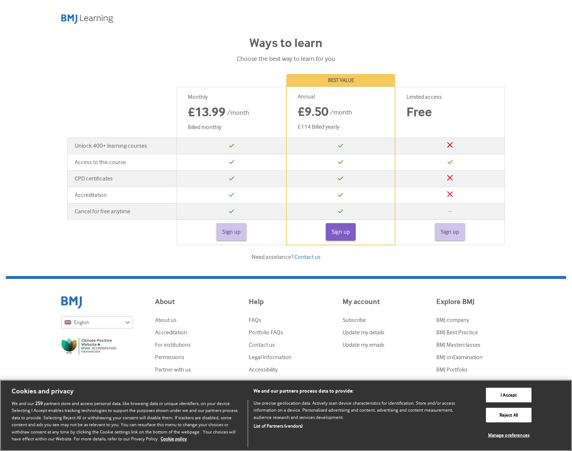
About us (166, 320)
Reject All (508, 415)
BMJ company (452, 320)
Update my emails (363, 345)
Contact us (307, 257)
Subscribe (354, 320)
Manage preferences (508, 435)
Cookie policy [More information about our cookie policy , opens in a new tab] (174, 439)
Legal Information (270, 357)
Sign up (231, 232)
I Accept (508, 395)
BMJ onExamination (459, 357)
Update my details (363, 332)
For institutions (173, 345)
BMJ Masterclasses (458, 345)
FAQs (255, 320)
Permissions (169, 357)
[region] (286, 415)
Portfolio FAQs (266, 332)
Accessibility (263, 369)
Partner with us (173, 369)
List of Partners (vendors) (278, 426)
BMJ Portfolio (451, 369)
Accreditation (171, 332)
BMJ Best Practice (457, 332)
